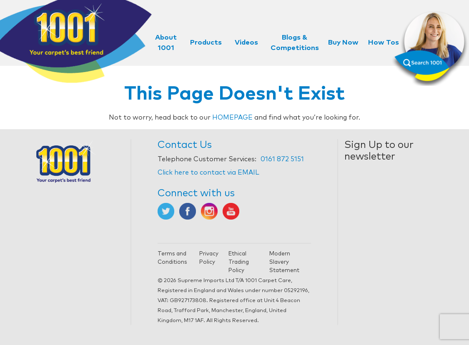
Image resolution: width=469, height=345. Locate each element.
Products (206, 42)
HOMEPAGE (232, 117)
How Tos (383, 42)
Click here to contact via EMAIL (208, 172)
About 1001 (166, 43)
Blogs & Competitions (295, 43)
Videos (246, 42)
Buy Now (343, 42)
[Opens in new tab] (166, 211)
